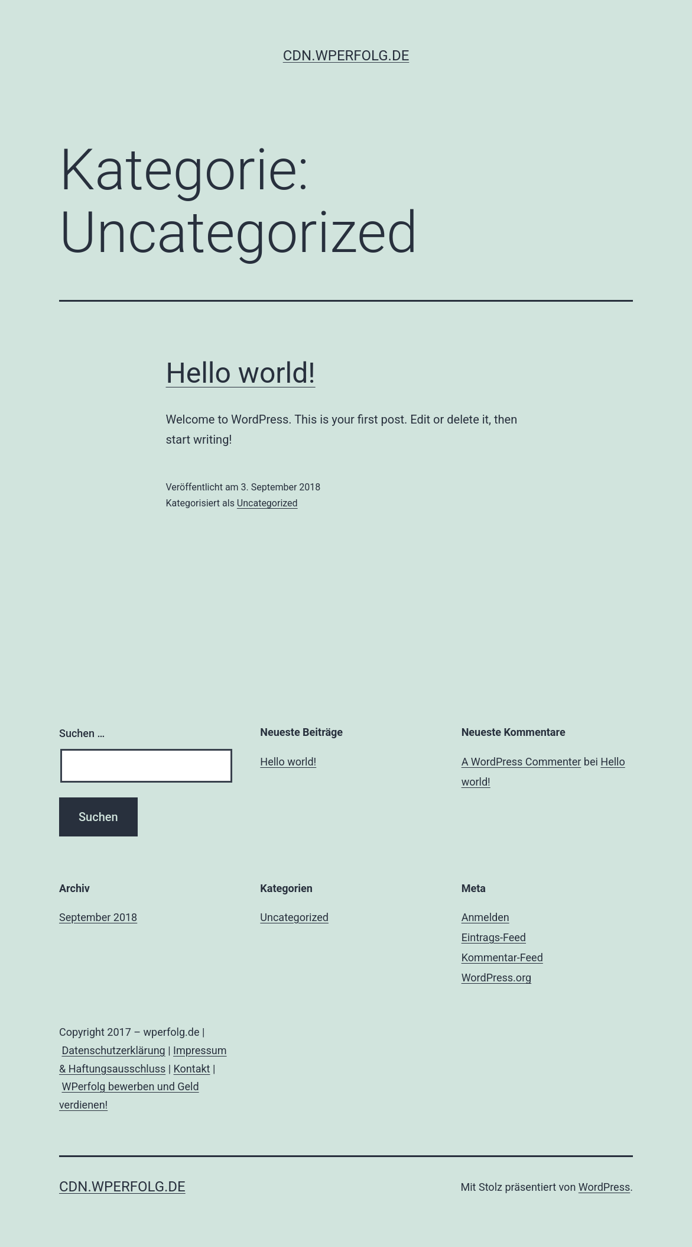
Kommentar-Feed (502, 957)
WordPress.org (497, 977)
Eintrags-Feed (494, 937)
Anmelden (485, 917)
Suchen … (82, 733)
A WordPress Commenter (521, 761)
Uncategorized (267, 503)
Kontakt (192, 1068)
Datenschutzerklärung (113, 1050)
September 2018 (98, 917)
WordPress (604, 1187)
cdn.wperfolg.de (346, 55)
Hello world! (241, 373)
